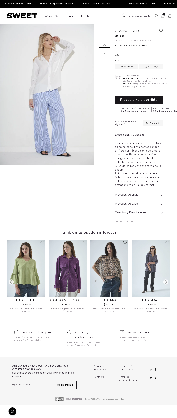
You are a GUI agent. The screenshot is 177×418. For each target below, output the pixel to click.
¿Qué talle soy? (151, 80)
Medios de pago (137, 345)
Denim (70, 16)
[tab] (139, 148)
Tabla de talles (126, 80)
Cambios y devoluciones (83, 348)
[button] (138, 16)
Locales (86, 16)
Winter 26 (51, 16)
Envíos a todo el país (36, 345)
